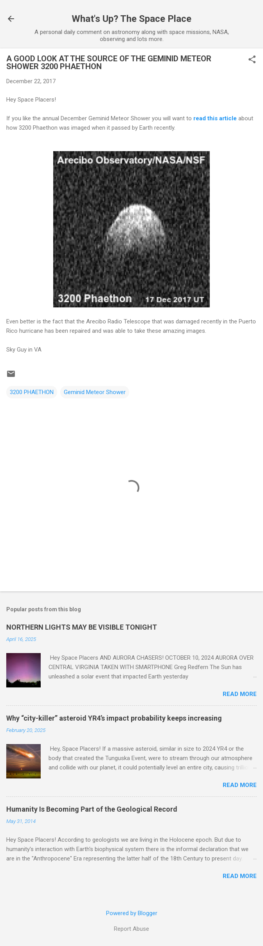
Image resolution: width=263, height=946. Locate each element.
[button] (252, 60)
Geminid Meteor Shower (95, 392)
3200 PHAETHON (32, 392)
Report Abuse (131, 928)
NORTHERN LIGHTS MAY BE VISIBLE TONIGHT (81, 627)
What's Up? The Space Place (131, 18)
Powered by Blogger (131, 913)
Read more (240, 694)
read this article (215, 118)
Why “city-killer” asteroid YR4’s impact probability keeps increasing (114, 718)
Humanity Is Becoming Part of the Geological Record (91, 809)
